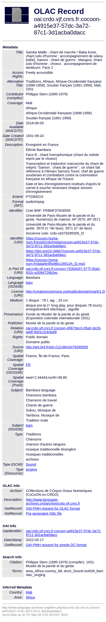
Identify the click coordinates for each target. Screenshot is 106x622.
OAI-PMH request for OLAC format (53, 508)
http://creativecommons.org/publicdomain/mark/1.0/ (65, 291)
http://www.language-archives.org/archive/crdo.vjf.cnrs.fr (53, 501)
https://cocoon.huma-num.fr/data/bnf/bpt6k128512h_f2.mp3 (55, 262)
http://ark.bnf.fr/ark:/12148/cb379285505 (57, 347)
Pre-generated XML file (44, 513)
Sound (31, 464)
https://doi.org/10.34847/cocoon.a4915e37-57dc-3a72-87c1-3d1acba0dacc (63, 253)
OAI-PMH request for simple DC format (56, 545)
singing (31, 469)
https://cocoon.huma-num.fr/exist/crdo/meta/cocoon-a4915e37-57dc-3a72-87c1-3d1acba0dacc (62, 242)
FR (28, 365)
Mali (29, 592)
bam (29, 283)
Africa (30, 597)
